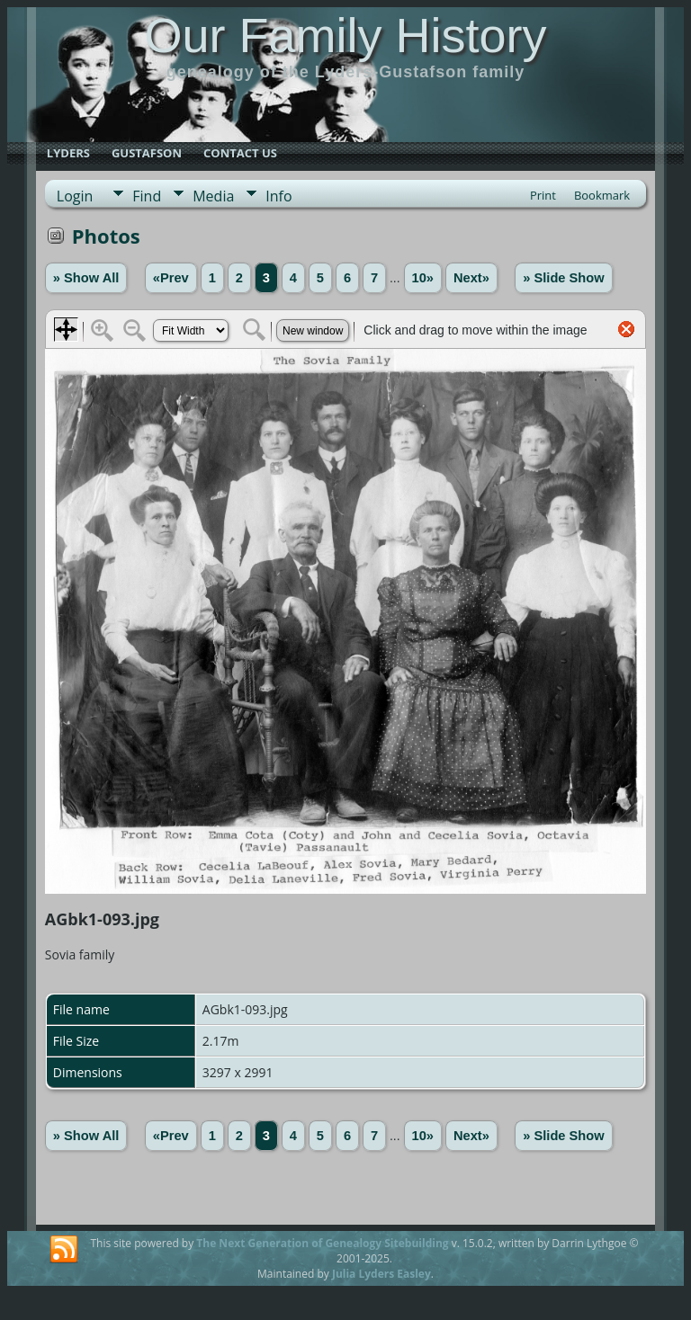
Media (213, 196)
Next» (471, 278)
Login (75, 196)
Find (146, 196)
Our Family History (345, 35)
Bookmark (602, 195)
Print (543, 195)
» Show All (86, 278)
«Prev (171, 278)
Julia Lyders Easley (381, 1273)
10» (423, 278)
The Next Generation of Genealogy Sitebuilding (322, 1243)
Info (278, 196)
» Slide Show (563, 278)
